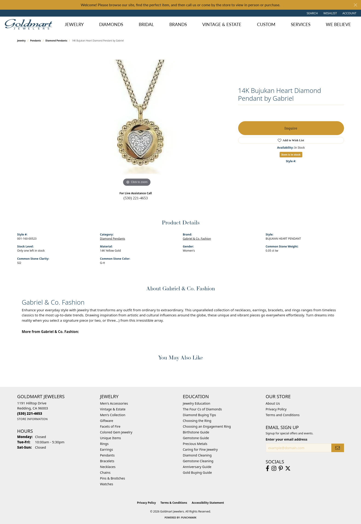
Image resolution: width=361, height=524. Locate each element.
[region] (137, 118)
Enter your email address (286, 439)
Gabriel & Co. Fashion (197, 239)
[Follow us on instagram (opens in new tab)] (273, 468)
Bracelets (107, 461)
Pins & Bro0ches (112, 478)
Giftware (106, 420)
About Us (273, 403)
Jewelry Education (196, 403)
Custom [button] (266, 24)
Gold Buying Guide (197, 472)
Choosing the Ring (197, 420)
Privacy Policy (276, 409)
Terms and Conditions (283, 415)
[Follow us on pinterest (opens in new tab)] (281, 468)
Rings (104, 444)
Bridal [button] (146, 24)
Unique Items (110, 438)
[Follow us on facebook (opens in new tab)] (267, 468)
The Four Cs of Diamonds (202, 409)
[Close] (355, 5)
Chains (105, 472)
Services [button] (300, 24)
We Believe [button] (338, 24)
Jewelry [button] (74, 24)
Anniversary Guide (197, 467)
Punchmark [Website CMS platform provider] (188, 517)
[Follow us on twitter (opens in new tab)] (288, 468)
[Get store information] (32, 419)
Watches (106, 484)
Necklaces (108, 467)
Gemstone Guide (196, 438)
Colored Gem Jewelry (116, 432)
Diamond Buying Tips (199, 415)
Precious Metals (195, 444)
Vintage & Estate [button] (221, 24)
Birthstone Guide (196, 432)
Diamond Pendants (56, 40)
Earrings (106, 449)
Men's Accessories (114, 403)
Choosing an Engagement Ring (207, 426)
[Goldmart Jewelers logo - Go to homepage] (29, 24)
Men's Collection (112, 415)
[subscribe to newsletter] (337, 448)
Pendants (35, 40)
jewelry (21, 40)
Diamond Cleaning (197, 455)
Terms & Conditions (173, 503)
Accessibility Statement (208, 503)
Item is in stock (291, 154)
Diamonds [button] (111, 24)
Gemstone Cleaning (198, 461)
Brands (178, 24)
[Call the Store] (29, 413)
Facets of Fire (110, 426)
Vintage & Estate (113, 409)
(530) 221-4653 (136, 198)
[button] (312, 13)
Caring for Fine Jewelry (200, 449)
